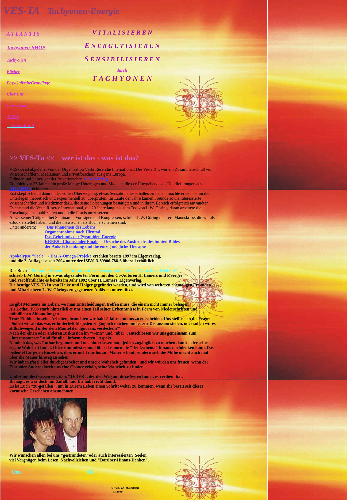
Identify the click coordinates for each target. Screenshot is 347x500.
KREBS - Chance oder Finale (71, 241)
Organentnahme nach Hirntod (72, 232)
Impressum (16, 105)
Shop (91, 471)
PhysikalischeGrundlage (28, 83)
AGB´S (13, 116)
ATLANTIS (20, 188)
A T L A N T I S (23, 34)
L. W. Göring (96, 179)
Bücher (13, 71)
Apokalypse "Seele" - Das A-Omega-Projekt (50, 256)
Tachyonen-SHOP (26, 47)
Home (17, 471)
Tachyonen (16, 60)
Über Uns (15, 94)
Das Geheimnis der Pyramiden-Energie (80, 236)
